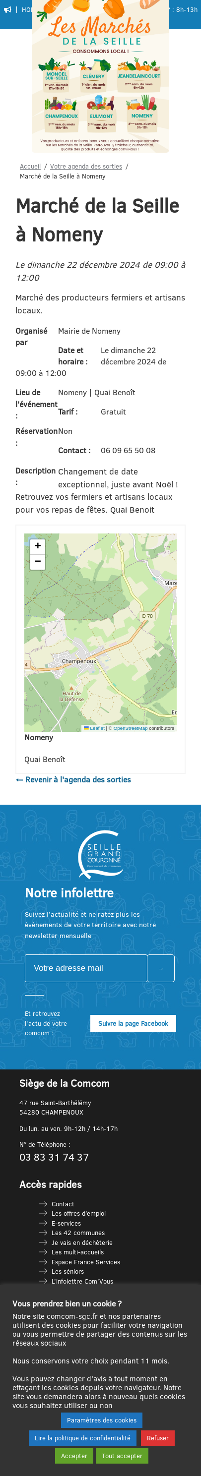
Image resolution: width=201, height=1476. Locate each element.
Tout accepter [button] (122, 1455)
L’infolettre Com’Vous (82, 1281)
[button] (37, 547)
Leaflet (94, 728)
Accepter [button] (74, 1455)
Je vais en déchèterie (82, 1242)
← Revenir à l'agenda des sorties (73, 779)
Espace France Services (86, 1261)
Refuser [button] (158, 1437)
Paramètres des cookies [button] (101, 1420)
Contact (63, 1203)
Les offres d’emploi (79, 1213)
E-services (66, 1223)
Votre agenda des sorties (86, 166)
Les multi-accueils (78, 1251)
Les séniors (68, 1271)
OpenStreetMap (131, 728)
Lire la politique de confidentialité (83, 1437)
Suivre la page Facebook (133, 1023)
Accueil (30, 166)
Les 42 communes (78, 1232)
